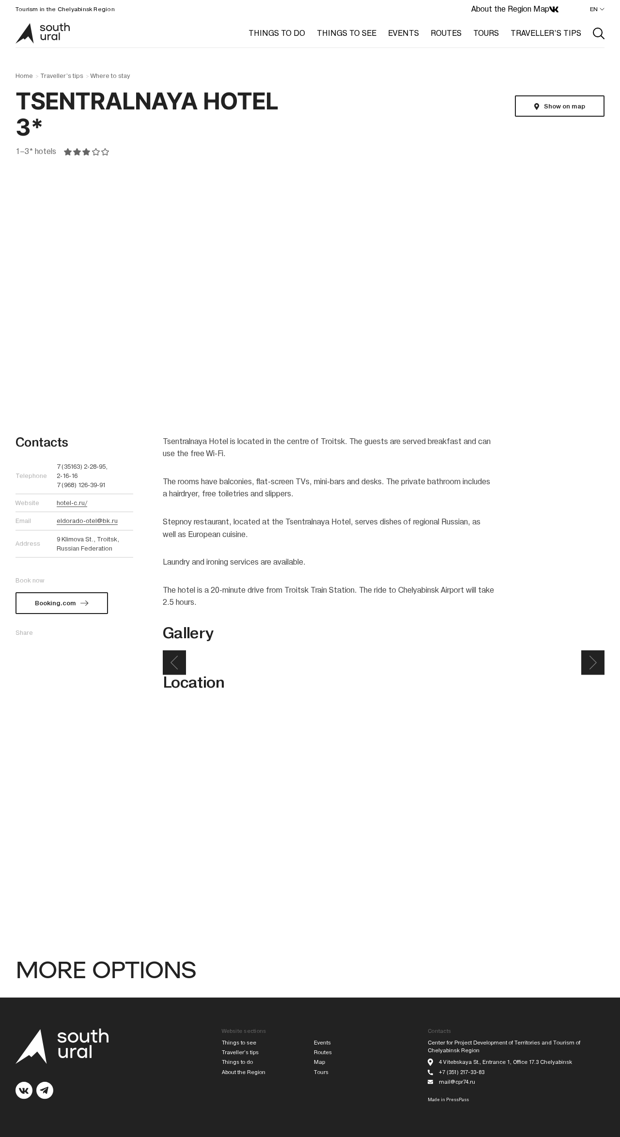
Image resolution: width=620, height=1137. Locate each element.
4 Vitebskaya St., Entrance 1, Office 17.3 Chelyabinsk (505, 1062)
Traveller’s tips (61, 76)
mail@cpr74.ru (457, 1082)
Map (541, 9)
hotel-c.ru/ (72, 503)
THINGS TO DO (276, 33)
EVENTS (403, 33)
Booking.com (55, 603)
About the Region (501, 9)
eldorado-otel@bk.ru (87, 520)
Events (322, 1043)
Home (24, 76)
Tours (321, 1072)
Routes (323, 1052)
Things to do (237, 1062)
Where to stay (110, 76)
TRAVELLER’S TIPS (546, 33)
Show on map (564, 106)
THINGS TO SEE (346, 33)
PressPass (457, 1099)
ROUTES (446, 33)
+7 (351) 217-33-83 (461, 1072)
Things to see (239, 1043)
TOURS (486, 33)
